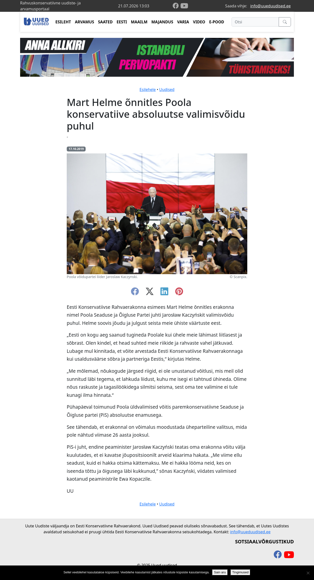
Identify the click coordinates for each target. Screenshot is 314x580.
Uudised (166, 89)
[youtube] (184, 6)
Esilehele (148, 89)
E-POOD (216, 22)
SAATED (105, 22)
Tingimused (240, 572)
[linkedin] (164, 293)
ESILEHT (63, 22)
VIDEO (199, 22)
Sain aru (220, 572)
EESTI (122, 22)
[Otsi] (255, 22)
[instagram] (179, 293)
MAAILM (139, 22)
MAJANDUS (162, 22)
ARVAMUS (84, 22)
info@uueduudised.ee (270, 6)
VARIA (183, 22)
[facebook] (177, 6)
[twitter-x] (150, 293)
